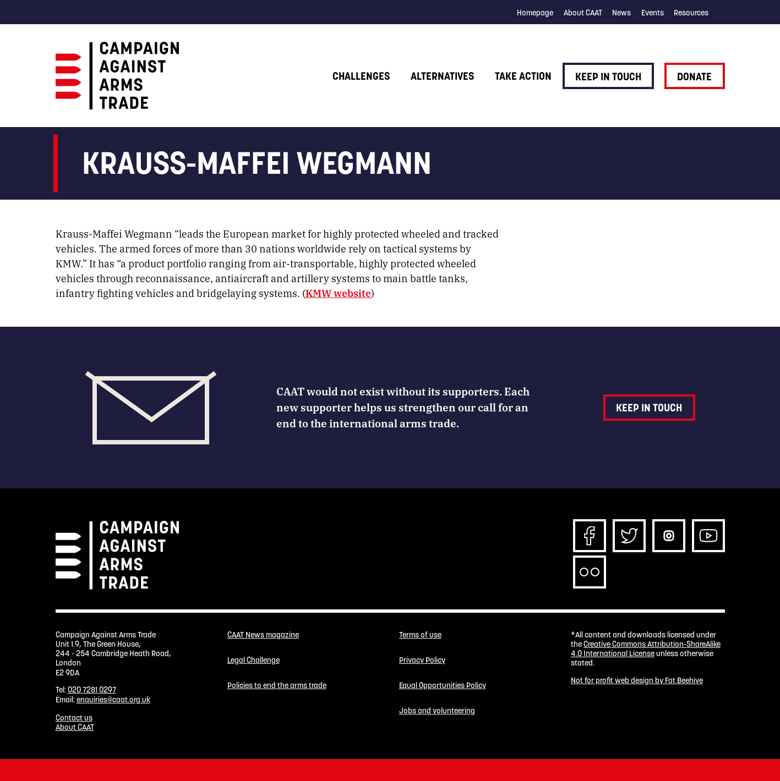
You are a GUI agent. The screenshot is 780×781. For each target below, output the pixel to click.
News (621, 13)
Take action (523, 75)
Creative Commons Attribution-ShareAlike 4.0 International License (646, 648)
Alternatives (442, 75)
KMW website (338, 292)
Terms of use (420, 635)
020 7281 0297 (92, 690)
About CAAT (583, 13)
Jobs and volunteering (437, 711)
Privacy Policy (422, 660)
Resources (691, 13)
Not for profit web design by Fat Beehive (637, 680)
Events (652, 13)
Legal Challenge (253, 660)
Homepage (535, 13)
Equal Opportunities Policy (442, 685)
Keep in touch (608, 76)
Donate (694, 76)
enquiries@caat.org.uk (113, 700)
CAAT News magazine (263, 635)
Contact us (74, 718)
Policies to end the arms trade (276, 685)
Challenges (361, 75)
